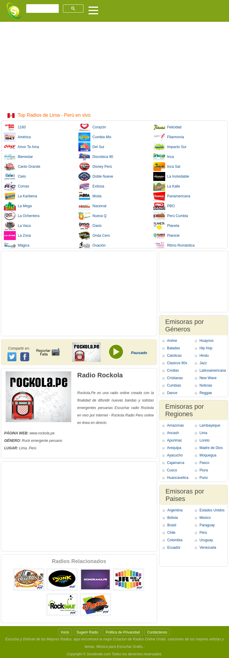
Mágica (16, 245)
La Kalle (166, 186)
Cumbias (174, 385)
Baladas (173, 348)
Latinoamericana (212, 370)
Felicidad (167, 127)
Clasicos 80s (177, 363)
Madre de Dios (211, 448)
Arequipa (174, 448)
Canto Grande (22, 166)
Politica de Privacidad (123, 632)
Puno (203, 478)
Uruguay (206, 540)
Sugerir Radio (87, 632)
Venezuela (207, 547)
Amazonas (175, 425)
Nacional (92, 206)
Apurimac (174, 440)
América (17, 137)
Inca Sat (166, 166)
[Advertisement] (114, 66)
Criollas (173, 370)
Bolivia (172, 518)
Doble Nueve (95, 176)
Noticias (205, 385)
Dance (172, 393)
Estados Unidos (212, 510)
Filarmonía (168, 137)
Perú (203, 533)
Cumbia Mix (94, 137)
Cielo (15, 176)
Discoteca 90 (95, 156)
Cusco (172, 470)
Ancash (173, 433)
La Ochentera (21, 215)
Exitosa (91, 186)
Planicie (166, 235)
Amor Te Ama (21, 146)
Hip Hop (205, 348)
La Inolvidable (171, 176)
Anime (172, 341)
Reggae (205, 393)
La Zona (17, 235)
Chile (171, 533)
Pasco (204, 463)
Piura (203, 470)
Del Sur (91, 146)
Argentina (174, 510)
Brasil (171, 525)
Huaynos (206, 341)
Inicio (65, 632)
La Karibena (20, 196)
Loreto (204, 440)
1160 (15, 127)
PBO (164, 206)
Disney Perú (95, 166)
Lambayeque (209, 425)
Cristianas (175, 378)
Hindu (204, 355)
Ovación (92, 245)
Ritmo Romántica (174, 245)
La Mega (18, 206)
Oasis (89, 225)
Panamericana (171, 196)
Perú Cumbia (170, 215)
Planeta (166, 225)
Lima (203, 433)
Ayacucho (174, 455)
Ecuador (174, 547)
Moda (89, 196)
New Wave (208, 378)
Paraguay (207, 525)
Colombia (174, 540)
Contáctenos (157, 632)
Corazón (92, 127)
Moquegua (207, 455)
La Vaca (17, 225)
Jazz (203, 363)
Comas (16, 186)
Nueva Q (92, 215)
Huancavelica (177, 478)
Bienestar (18, 156)
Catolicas (174, 355)
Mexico (205, 518)
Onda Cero (94, 235)
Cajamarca (175, 463)
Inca (163, 156)
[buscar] (42, 8)
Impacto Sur (169, 146)
